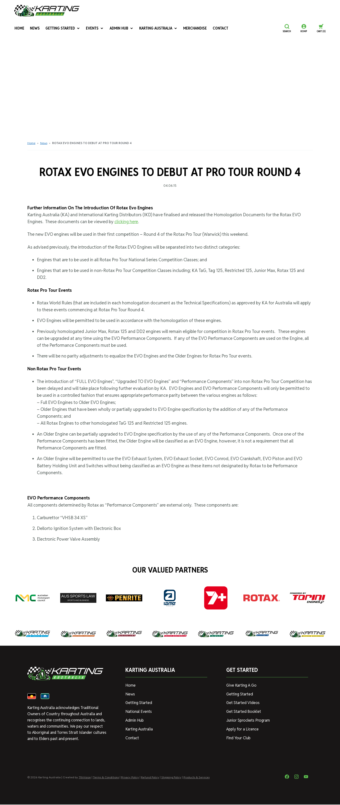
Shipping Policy (171, 778)
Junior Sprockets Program (248, 720)
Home (19, 28)
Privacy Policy (130, 778)
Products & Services (196, 778)
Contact (219, 28)
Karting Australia (158, 28)
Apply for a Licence (242, 729)
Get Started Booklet (243, 711)
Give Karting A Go (241, 685)
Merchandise (194, 28)
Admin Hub (121, 28)
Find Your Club (238, 737)
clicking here (126, 221)
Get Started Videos (242, 702)
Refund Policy (150, 778)
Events (94, 28)
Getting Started (62, 28)
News (34, 28)
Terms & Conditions (106, 778)
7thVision (85, 778)
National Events (138, 711)
